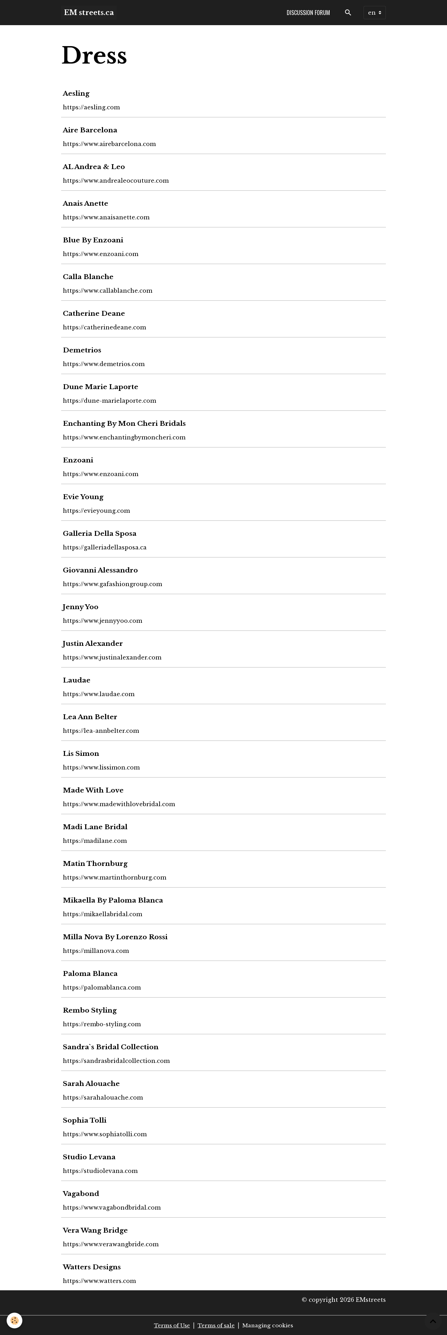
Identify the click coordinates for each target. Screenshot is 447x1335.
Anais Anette (86, 203)
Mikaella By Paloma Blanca (114, 900)
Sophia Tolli (86, 1120)
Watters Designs (93, 1267)
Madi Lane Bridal (96, 827)
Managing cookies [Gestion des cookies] (271, 1325)
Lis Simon (82, 753)
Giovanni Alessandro (101, 570)
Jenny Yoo (82, 607)
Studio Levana (90, 1157)
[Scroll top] (433, 1321)
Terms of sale (216, 1325)
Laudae (77, 680)
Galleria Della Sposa (101, 533)
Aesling (77, 93)
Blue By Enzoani (94, 240)
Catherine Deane (95, 313)
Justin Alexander (94, 643)
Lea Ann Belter (91, 717)
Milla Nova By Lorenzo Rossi (116, 937)
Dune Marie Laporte (101, 386)
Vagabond (82, 1193)
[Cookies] (15, 1320)
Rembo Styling (91, 1010)
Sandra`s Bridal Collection (112, 1047)
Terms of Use (168, 1325)
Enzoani (79, 460)
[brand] (89, 13)
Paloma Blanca (91, 973)
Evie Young (84, 497)
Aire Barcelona (91, 130)
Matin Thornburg (96, 863)
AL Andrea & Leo (95, 166)
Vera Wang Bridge (96, 1230)
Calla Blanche (89, 276)
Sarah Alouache (92, 1083)
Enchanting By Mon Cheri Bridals (125, 423)
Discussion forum (308, 12)
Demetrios (83, 350)
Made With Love (94, 790)
